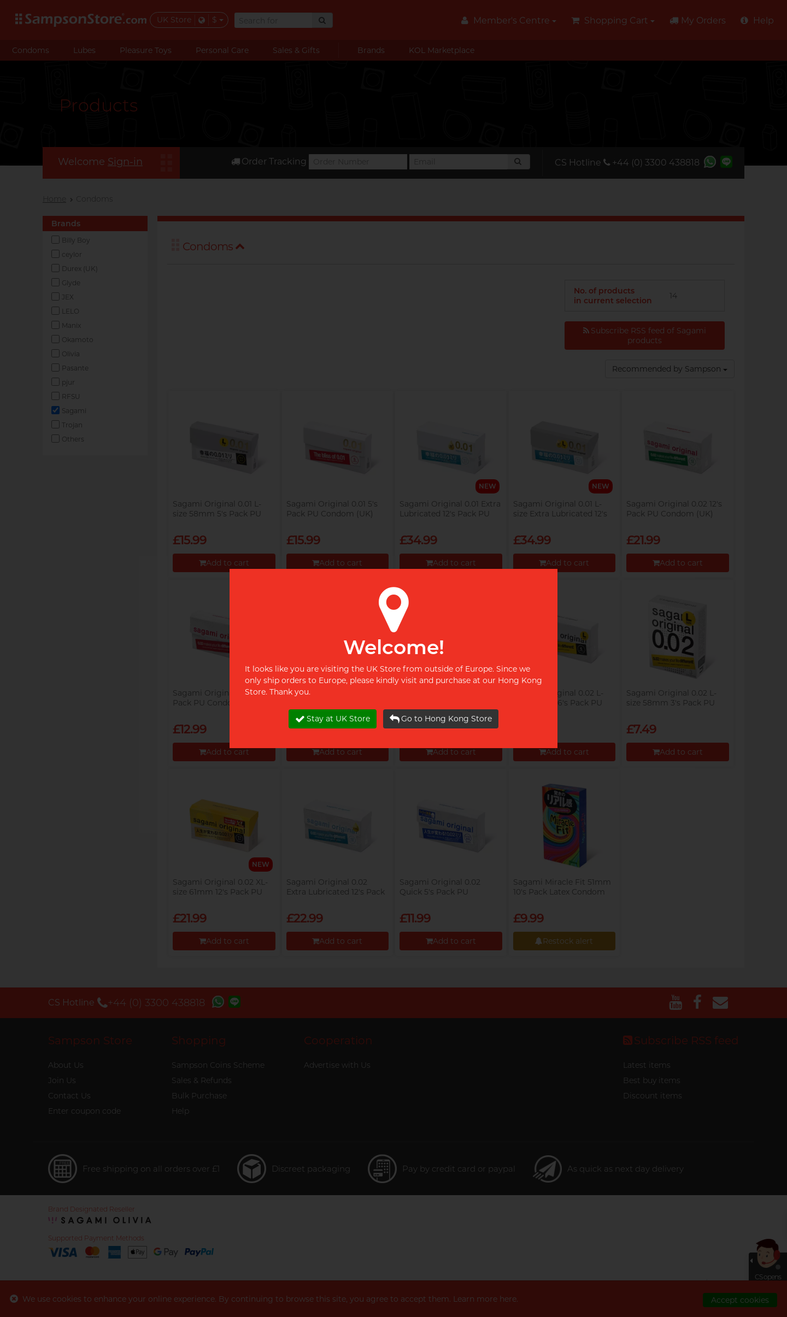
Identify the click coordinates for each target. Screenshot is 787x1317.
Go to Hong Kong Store (441, 719)
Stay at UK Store (332, 719)
